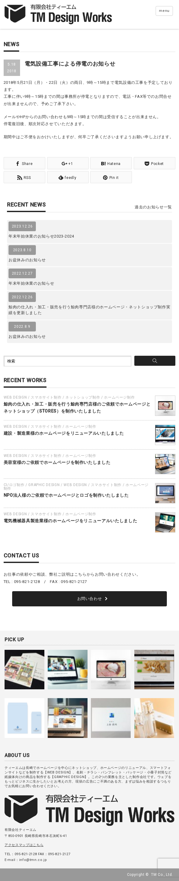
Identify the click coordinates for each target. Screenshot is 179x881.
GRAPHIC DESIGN (44, 485)
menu (164, 11)
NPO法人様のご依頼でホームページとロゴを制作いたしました (66, 495)
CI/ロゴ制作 (14, 485)
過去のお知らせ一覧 (153, 207)
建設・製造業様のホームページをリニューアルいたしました (64, 433)
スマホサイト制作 (46, 397)
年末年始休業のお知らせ (31, 283)
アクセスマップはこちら (24, 845)
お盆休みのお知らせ (27, 260)
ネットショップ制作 (82, 397)
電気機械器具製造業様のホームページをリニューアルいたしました (70, 520)
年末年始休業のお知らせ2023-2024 (41, 236)
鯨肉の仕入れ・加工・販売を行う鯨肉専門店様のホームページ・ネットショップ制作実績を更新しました (89, 310)
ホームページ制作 (119, 397)
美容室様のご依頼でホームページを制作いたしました (57, 462)
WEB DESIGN (15, 397)
